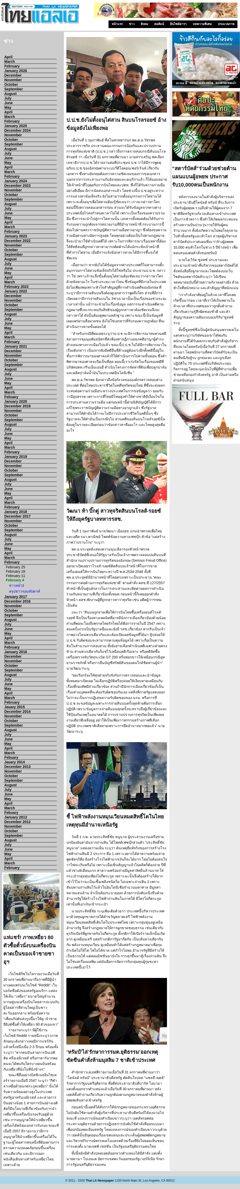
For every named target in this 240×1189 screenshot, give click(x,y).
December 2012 (17, 822)
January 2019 (15, 457)
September (13, 89)
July (7, 98)
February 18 (15, 571)
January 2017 (15, 597)
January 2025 (15, 126)
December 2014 (17, 711)
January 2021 (15, 346)
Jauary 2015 (14, 707)
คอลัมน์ (159, 24)
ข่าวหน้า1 (16, 585)
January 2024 (15, 181)
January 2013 (15, 817)
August (10, 94)
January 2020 (15, 401)
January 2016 (15, 652)
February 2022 (16, 287)
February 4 (15, 580)
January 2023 (15, 236)
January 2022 (15, 291)
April (8, 57)
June (8, 103)
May (7, 107)
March (9, 61)
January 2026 (15, 71)
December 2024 (17, 130)
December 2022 (17, 241)
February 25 (15, 567)
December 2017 (17, 516)
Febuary (11, 397)
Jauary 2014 (14, 762)
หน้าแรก (117, 24)
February (12, 66)
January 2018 (15, 512)
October (11, 84)
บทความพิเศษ (202, 24)
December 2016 (17, 601)
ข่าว (132, 24)
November (13, 80)
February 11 (15, 576)
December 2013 (17, 767)
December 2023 (17, 185)
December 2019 (17, 406)
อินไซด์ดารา (178, 24)
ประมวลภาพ (226, 24)
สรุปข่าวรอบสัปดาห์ (24, 591)
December (13, 75)
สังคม (144, 24)
